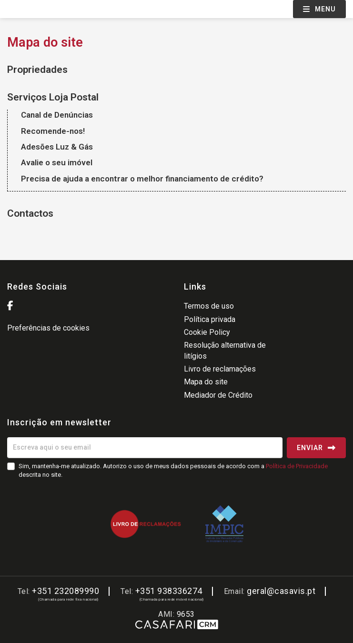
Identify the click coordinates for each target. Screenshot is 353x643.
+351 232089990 (65, 591)
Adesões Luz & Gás (57, 146)
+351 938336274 (168, 591)
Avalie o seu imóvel (56, 162)
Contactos (30, 213)
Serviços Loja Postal (53, 97)
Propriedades (37, 69)
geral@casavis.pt (281, 591)
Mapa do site (206, 381)
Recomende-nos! (53, 131)
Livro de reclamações (220, 368)
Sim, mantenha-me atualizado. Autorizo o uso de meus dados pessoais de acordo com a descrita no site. (173, 470)
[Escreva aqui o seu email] (144, 447)
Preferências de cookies (48, 327)
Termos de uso (209, 306)
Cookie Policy (207, 332)
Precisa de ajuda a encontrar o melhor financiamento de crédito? (142, 178)
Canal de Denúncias (57, 115)
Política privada (209, 319)
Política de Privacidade (297, 466)
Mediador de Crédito (218, 395)
